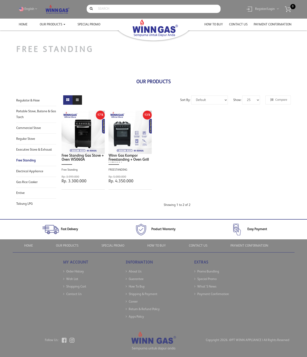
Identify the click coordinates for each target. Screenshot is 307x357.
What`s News (206, 283)
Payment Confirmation (213, 290)
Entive (20, 193)
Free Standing (26, 160)
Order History (75, 268)
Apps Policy (136, 313)
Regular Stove (25, 138)
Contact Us (74, 290)
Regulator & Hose (28, 100)
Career (133, 298)
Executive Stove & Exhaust (34, 149)
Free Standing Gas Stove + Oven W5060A (83, 158)
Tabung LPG (24, 203)
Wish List (72, 275)
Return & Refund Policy (144, 305)
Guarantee (136, 275)
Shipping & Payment (143, 290)
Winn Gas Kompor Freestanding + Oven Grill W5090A (129, 158)
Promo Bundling (208, 268)
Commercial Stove (28, 128)
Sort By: (185, 100)
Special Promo (207, 275)
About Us (135, 268)
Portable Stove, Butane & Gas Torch (36, 114)
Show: (237, 100)
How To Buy (137, 283)
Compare (278, 99)
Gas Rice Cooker (27, 182)
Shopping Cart (76, 283)
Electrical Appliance (29, 171)
